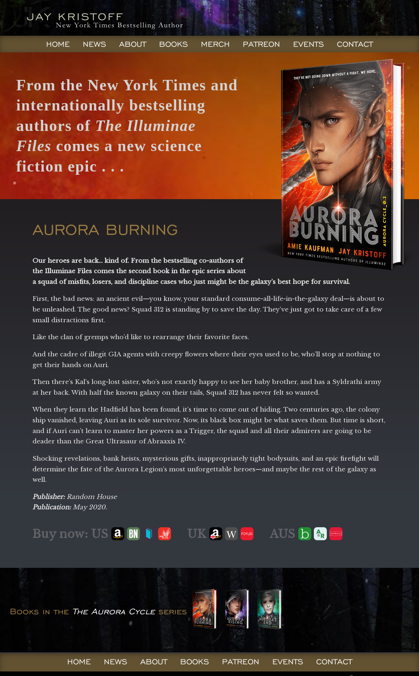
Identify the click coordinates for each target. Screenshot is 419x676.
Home (58, 44)
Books (173, 44)
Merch (215, 44)
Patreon (261, 44)
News (94, 44)
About (132, 44)
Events (308, 44)
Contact (355, 44)
